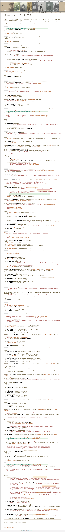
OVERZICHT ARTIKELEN (31, 28)
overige (61, 1)
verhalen (49, 1)
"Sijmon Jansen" (14, 413)
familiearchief (56, 1)
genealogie (43, 1)
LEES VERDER (33, 163)
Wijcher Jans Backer (27, 494)
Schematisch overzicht (6, 7)
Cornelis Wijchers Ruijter (41, 492)
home (33, 1)
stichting (37, 1)
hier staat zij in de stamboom (30, 449)
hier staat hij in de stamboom (33, 164)
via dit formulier (54, 12)
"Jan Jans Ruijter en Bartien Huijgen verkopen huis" (45, 170)
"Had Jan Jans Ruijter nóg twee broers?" (17, 305)
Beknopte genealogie (6, 5)
